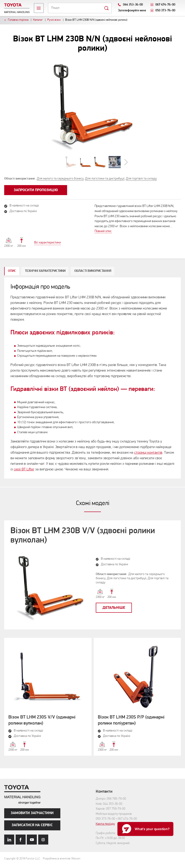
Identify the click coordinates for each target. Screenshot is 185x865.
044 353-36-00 (133, 5)
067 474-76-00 (165, 5)
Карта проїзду (105, 824)
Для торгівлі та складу (141, 178)
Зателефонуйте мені (132, 10)
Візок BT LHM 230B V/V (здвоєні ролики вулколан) (82, 536)
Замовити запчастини (32, 813)
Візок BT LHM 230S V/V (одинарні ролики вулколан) (41, 720)
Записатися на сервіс (32, 825)
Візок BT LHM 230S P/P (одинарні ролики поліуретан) (131, 720)
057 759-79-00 (115, 809)
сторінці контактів (148, 453)
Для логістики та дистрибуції (104, 178)
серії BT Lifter (24, 469)
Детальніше (114, 608)
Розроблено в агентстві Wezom (61, 858)
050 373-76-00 (165, 10)
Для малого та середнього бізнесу (60, 178)
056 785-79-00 (116, 799)
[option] (93, 107)
